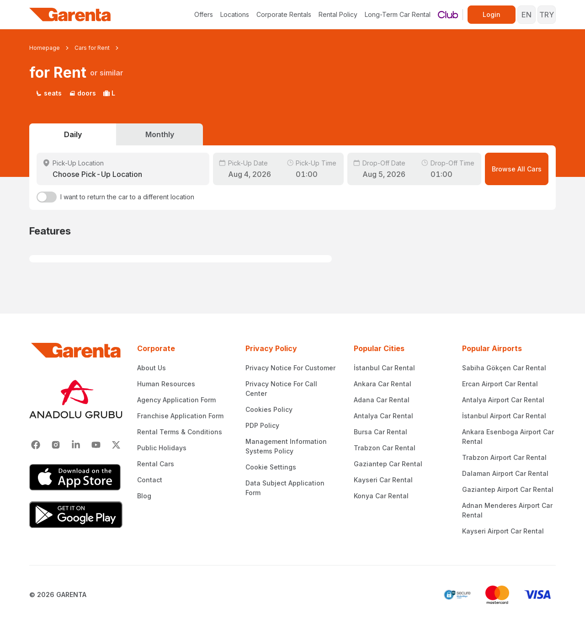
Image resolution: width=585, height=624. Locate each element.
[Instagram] (55, 444)
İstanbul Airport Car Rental (504, 416)
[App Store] (75, 477)
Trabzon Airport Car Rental (504, 457)
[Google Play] (75, 514)
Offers (203, 14)
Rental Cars (155, 464)
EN (526, 14)
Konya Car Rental (381, 496)
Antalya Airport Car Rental (503, 400)
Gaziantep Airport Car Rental (507, 489)
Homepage (44, 47)
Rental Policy (338, 14)
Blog (144, 496)
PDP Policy (262, 425)
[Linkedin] (75, 444)
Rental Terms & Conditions (179, 432)
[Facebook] (35, 444)
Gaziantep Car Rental (388, 464)
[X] (116, 444)
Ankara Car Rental (382, 384)
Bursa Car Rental (380, 432)
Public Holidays (161, 448)
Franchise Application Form (180, 416)
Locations (234, 14)
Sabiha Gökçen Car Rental (504, 368)
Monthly (159, 134)
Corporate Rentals (283, 14)
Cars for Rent (92, 47)
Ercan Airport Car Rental (500, 384)
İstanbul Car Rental (384, 368)
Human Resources (166, 384)
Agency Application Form (176, 400)
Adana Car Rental (382, 400)
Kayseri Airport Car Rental (503, 531)
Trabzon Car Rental (384, 448)
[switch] (47, 197)
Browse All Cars (517, 169)
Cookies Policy (268, 409)
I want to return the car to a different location (127, 197)
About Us (151, 368)
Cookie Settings (270, 467)
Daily (73, 134)
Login (491, 14)
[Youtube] (96, 444)
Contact (149, 480)
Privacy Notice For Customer (290, 368)
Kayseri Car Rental (383, 480)
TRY (546, 14)
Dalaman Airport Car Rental (505, 473)
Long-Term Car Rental (398, 14)
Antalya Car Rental (383, 416)
